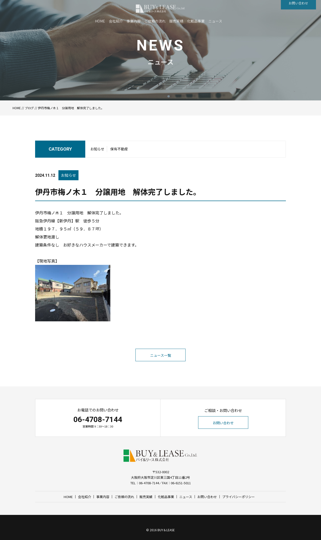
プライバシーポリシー (238, 496)
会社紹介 (84, 496)
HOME (17, 108)
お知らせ (97, 150)
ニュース (185, 496)
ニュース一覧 (160, 365)
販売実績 (145, 496)
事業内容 (102, 496)
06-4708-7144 (97, 419)
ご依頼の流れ (124, 496)
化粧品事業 (166, 496)
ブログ (29, 108)
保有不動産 (119, 150)
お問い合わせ (223, 422)
